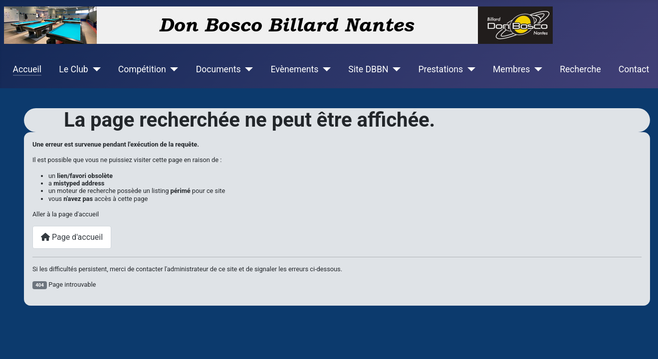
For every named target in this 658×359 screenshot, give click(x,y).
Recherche (580, 69)
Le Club (73, 69)
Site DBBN (368, 69)
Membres (511, 69)
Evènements (294, 69)
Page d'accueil (72, 237)
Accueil (27, 69)
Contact (634, 69)
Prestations (441, 69)
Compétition (142, 69)
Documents (218, 69)
